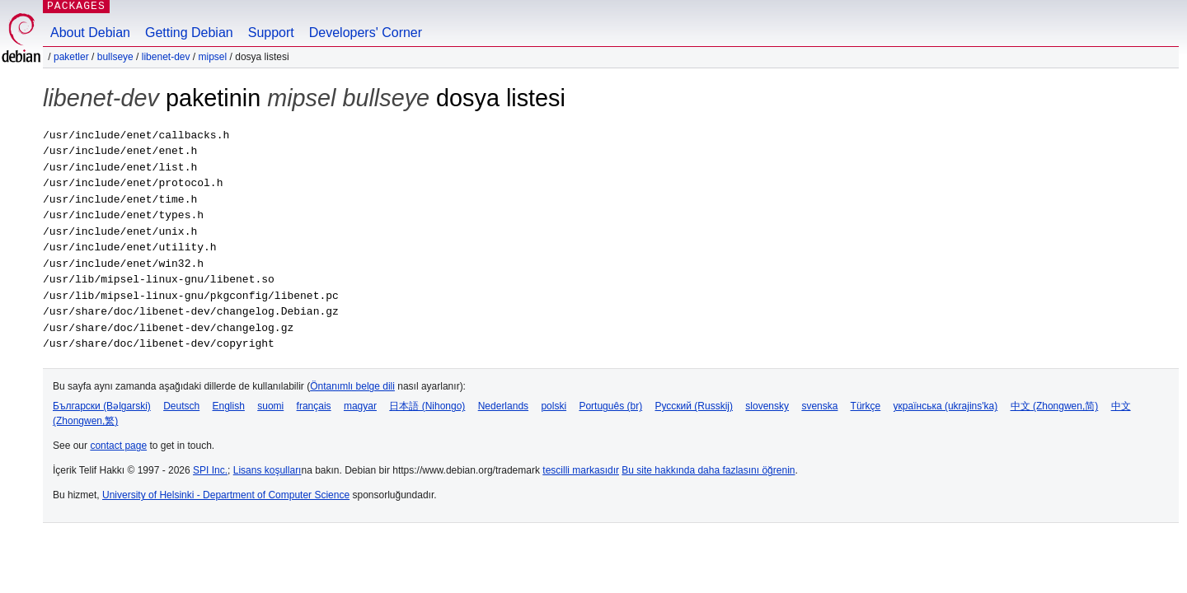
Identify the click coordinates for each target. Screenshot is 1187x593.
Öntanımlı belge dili (352, 386)
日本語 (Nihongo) (427, 406)
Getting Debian (189, 33)
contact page (118, 445)
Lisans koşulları (267, 470)
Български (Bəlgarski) (102, 406)
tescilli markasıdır (580, 470)
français (314, 406)
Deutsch (181, 406)
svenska (819, 406)
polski (553, 406)
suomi (270, 406)
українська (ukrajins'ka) (946, 406)
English (229, 406)
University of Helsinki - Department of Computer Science (226, 495)
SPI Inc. (210, 470)
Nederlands (503, 406)
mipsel (213, 57)
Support (271, 33)
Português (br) (610, 406)
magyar (360, 406)
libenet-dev (166, 57)
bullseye (115, 57)
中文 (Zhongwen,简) (1055, 406)
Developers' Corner (365, 33)
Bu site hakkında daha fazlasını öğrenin (708, 470)
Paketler (71, 57)
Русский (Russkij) (693, 406)
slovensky (767, 406)
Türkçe (866, 406)
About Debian (90, 33)
